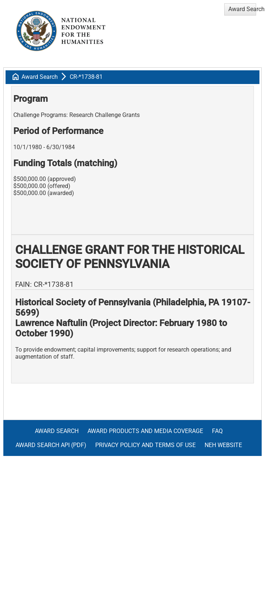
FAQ (217, 430)
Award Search (39, 76)
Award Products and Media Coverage (145, 430)
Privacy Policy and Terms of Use (145, 445)
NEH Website (223, 445)
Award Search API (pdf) (51, 445)
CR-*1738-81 (86, 76)
